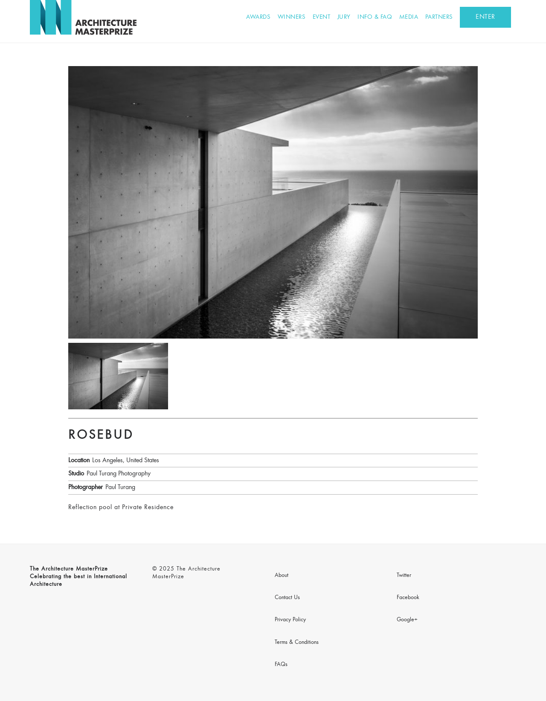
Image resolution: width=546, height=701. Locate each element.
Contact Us (287, 598)
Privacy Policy (290, 620)
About (281, 576)
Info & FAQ (374, 17)
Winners (292, 17)
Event (322, 17)
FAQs (281, 665)
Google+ (407, 620)
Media (408, 17)
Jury (344, 17)
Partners (439, 17)
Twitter (404, 576)
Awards (258, 17)
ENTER (485, 17)
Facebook (408, 598)
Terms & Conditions (297, 643)
